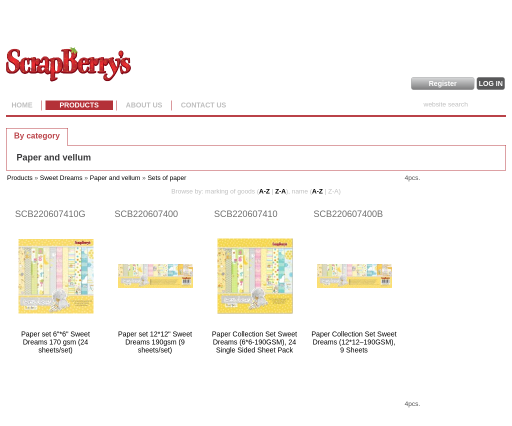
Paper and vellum (53, 157)
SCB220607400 (146, 214)
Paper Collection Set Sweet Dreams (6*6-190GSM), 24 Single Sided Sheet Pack (254, 342)
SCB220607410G (50, 214)
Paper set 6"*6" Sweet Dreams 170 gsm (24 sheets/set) (55, 342)
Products (79, 105)
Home (22, 105)
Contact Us (203, 105)
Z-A (280, 191)
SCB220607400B (348, 214)
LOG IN (490, 84)
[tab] (37, 135)
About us (144, 105)
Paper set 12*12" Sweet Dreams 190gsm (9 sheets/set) (155, 342)
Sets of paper (167, 178)
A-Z (264, 191)
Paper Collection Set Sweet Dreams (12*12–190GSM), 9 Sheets (354, 342)
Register (442, 84)
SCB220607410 (246, 214)
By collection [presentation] (103, 135)
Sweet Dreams (61, 178)
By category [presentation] (37, 136)
